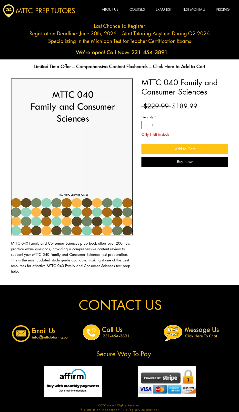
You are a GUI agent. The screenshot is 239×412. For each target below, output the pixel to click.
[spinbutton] (153, 125)
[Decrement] (145, 125)
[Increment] (160, 125)
